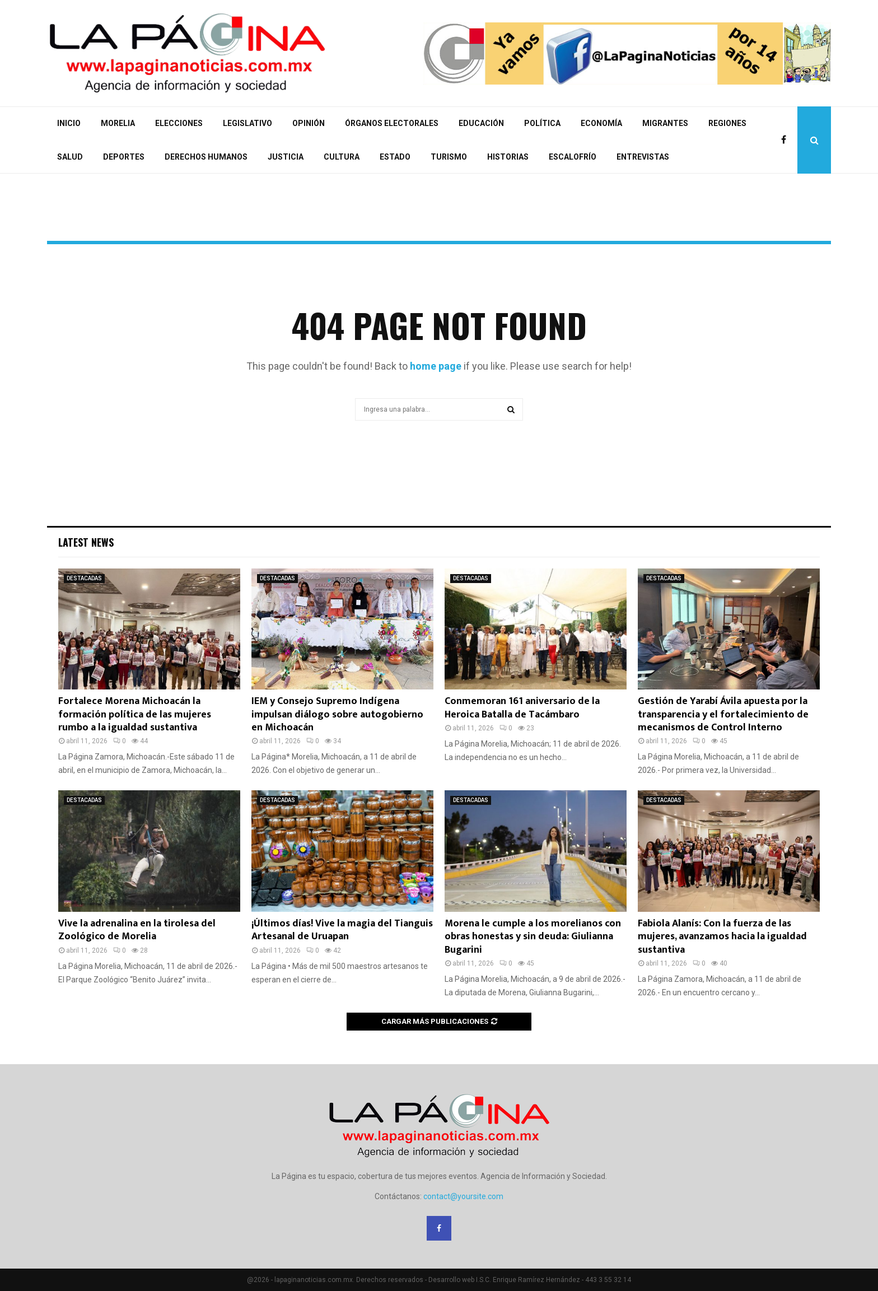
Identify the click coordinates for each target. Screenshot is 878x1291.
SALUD (70, 156)
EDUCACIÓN (481, 123)
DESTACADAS (84, 578)
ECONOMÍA (601, 123)
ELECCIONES (179, 123)
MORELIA (118, 123)
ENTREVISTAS (643, 156)
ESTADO (395, 156)
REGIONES (727, 123)
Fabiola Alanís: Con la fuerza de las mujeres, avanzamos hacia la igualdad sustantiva (722, 936)
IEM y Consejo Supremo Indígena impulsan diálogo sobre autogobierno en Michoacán (337, 714)
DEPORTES (123, 156)
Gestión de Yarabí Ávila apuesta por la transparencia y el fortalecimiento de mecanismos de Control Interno (723, 714)
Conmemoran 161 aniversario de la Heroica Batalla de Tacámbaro (522, 708)
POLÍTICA (542, 123)
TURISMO (449, 156)
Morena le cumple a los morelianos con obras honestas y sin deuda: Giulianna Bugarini (533, 936)
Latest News (86, 542)
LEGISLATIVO (247, 123)
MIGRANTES (665, 123)
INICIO (69, 123)
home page (435, 366)
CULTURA (341, 156)
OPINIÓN (308, 123)
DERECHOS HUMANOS (206, 156)
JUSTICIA (285, 156)
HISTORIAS (508, 156)
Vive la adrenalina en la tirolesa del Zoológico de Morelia (137, 930)
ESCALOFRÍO (572, 156)
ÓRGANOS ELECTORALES (391, 123)
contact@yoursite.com (463, 1196)
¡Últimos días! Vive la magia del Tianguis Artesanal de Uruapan (342, 930)
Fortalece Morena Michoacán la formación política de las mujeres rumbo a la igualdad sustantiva (134, 714)
